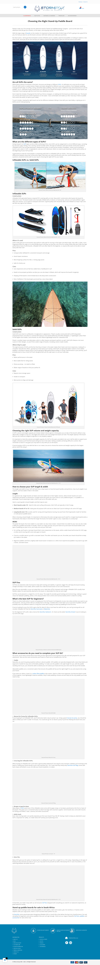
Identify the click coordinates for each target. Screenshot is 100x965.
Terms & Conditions (17, 950)
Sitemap (15, 953)
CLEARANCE (27, 15)
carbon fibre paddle (38, 673)
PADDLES (61, 15)
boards (28, 33)
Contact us (16, 952)
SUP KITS (37, 15)
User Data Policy (17, 948)
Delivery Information (18, 946)
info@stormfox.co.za (73, 938)
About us (15, 939)
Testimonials (43, 946)
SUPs (59, 84)
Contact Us (85, 1)
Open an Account (17, 943)
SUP (25, 144)
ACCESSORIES (72, 15)
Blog (14, 941)
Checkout (80, 1)
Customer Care (16, 944)
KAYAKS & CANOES (49, 15)
